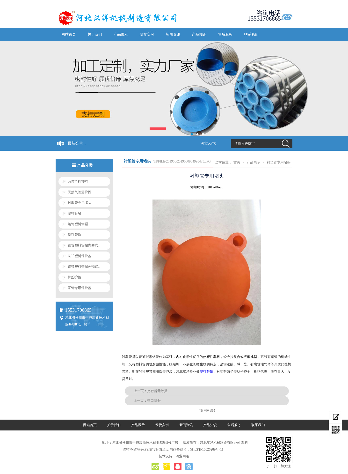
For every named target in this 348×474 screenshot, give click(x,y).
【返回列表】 (207, 411)
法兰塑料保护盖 (79, 256)
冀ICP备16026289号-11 (206, 449)
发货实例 (147, 34)
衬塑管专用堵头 (79, 203)
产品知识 (199, 34)
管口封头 (154, 400)
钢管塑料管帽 (78, 224)
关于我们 (94, 34)
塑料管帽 (74, 235)
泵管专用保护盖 (79, 288)
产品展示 (121, 34)
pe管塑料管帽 (78, 181)
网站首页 (68, 34)
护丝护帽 (74, 277)
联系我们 (251, 34)
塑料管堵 (74, 213)
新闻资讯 (173, 34)
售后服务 (225, 34)
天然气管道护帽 (79, 192)
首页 (236, 162)
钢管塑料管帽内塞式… (85, 245)
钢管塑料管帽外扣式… (85, 266)
